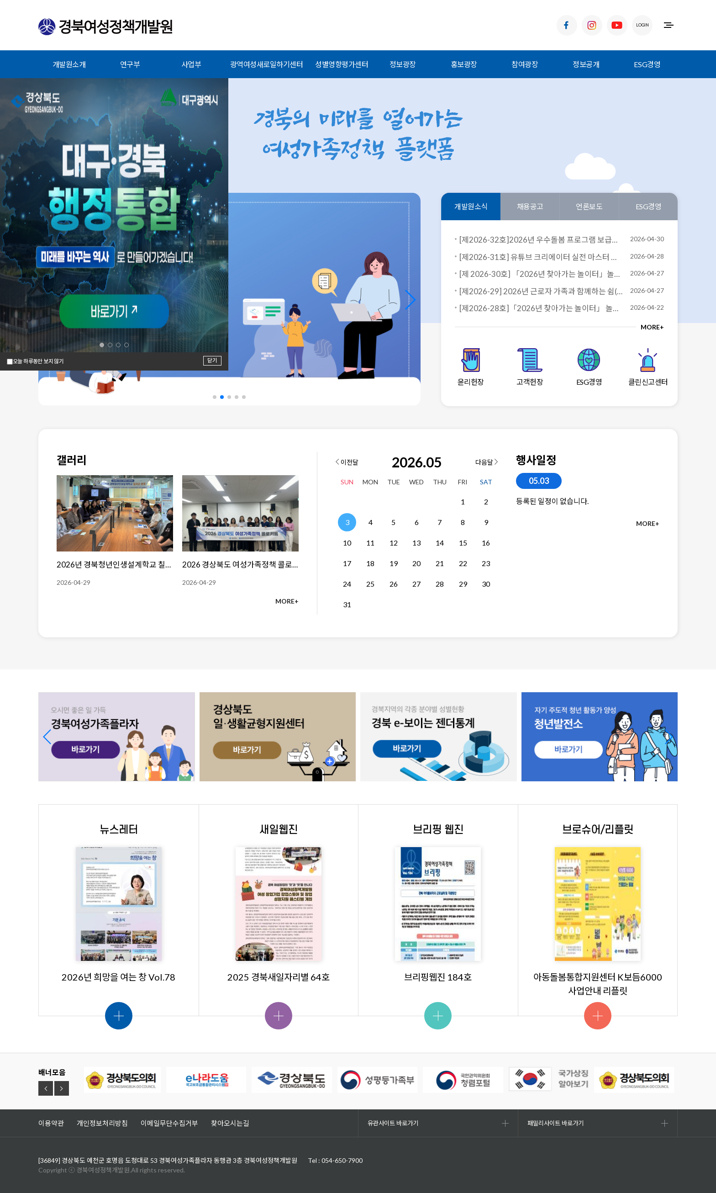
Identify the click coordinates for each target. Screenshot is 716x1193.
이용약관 (51, 1123)
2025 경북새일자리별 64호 (278, 976)
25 (370, 583)
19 (394, 563)
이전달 (347, 462)
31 (347, 604)
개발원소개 (69, 64)
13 (416, 542)
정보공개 (586, 64)
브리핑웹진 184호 (438, 976)
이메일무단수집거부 (169, 1123)
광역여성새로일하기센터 (266, 64)
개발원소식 (471, 206)
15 (463, 542)
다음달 (486, 462)
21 (440, 563)
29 (463, 583)
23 (486, 563)
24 (347, 583)
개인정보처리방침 (102, 1123)
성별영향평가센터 (341, 64)
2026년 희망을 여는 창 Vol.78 (118, 976)
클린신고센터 (648, 367)
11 (370, 542)
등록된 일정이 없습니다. (552, 501)
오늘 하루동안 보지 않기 (38, 361)
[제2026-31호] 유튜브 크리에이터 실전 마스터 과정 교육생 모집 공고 (541, 257)
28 (440, 583)
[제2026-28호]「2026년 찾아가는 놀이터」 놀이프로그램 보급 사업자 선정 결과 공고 (541, 308)
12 (394, 542)
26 (394, 583)
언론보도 (589, 206)
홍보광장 (464, 64)
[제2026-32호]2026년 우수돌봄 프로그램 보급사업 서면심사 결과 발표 (541, 239)
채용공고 (530, 206)
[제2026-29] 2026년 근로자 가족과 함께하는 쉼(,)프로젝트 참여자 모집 (541, 291)
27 (416, 583)
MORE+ (652, 327)
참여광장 (524, 64)
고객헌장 (529, 367)
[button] (410, 300)
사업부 (191, 64)
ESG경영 (647, 64)
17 (347, 563)
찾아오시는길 (230, 1123)
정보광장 (403, 64)
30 (486, 583)
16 (486, 542)
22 (463, 563)
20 (416, 563)
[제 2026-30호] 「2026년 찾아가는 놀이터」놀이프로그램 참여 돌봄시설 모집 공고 (541, 274)
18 (370, 563)
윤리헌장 (471, 367)
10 (347, 542)
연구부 (130, 64)
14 (440, 542)
